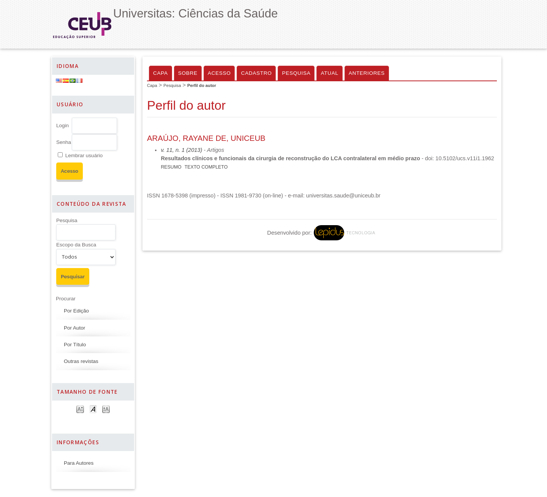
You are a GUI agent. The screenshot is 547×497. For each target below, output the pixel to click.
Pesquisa (66, 220)
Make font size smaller (80, 408)
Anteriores (367, 73)
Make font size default (93, 408)
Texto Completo (206, 167)
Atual (329, 73)
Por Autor (74, 328)
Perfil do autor (201, 85)
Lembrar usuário (84, 155)
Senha (63, 142)
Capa (160, 73)
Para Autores (78, 463)
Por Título (75, 344)
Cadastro (256, 73)
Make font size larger (106, 408)
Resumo (171, 167)
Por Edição (76, 311)
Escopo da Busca (76, 245)
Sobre (188, 73)
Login (62, 125)
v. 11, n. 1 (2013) (181, 150)
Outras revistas (81, 361)
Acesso (219, 73)
